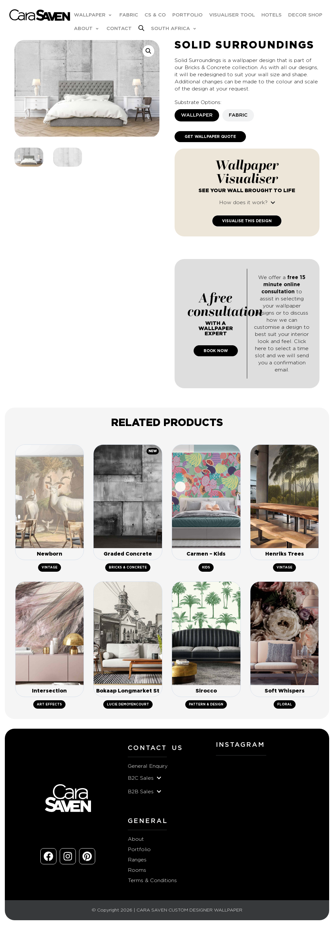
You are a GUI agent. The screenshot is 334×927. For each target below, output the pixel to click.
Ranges (137, 861)
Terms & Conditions (152, 882)
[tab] (197, 116)
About (136, 841)
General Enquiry (147, 768)
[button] (93, 15)
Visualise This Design (247, 222)
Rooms (137, 872)
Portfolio (139, 851)
